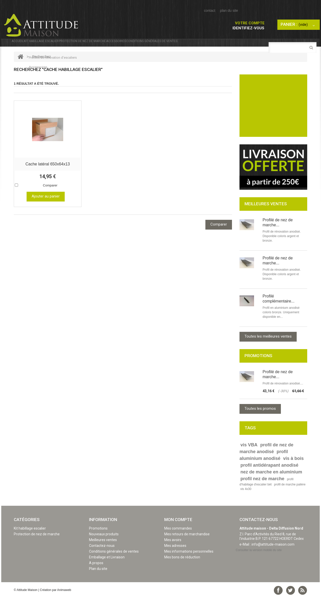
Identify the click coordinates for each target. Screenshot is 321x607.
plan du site (229, 11)
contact (209, 11)
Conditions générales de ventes (232, 44)
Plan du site (98, 578)
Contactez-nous (102, 555)
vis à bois (293, 468)
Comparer (50, 194)
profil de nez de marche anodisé (266, 458)
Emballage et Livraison (107, 567)
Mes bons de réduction (182, 567)
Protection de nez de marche (123, 44)
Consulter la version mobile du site (259, 560)
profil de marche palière (289, 494)
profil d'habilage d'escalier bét (266, 491)
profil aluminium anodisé (263, 465)
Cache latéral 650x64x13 (47, 173)
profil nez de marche (262, 488)
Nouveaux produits (104, 544)
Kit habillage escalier (60, 44)
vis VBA (249, 454)
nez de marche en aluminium (271, 481)
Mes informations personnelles (188, 561)
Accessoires (176, 44)
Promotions (98, 538)
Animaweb (64, 599)
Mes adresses (175, 555)
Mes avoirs (172, 550)
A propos (96, 573)
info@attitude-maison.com (273, 554)
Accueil (22, 44)
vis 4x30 (245, 498)
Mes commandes (178, 538)
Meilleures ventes (103, 550)
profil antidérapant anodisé (269, 474)
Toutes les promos (260, 418)
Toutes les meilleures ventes (268, 346)
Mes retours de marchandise (187, 544)
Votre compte (250, 23)
